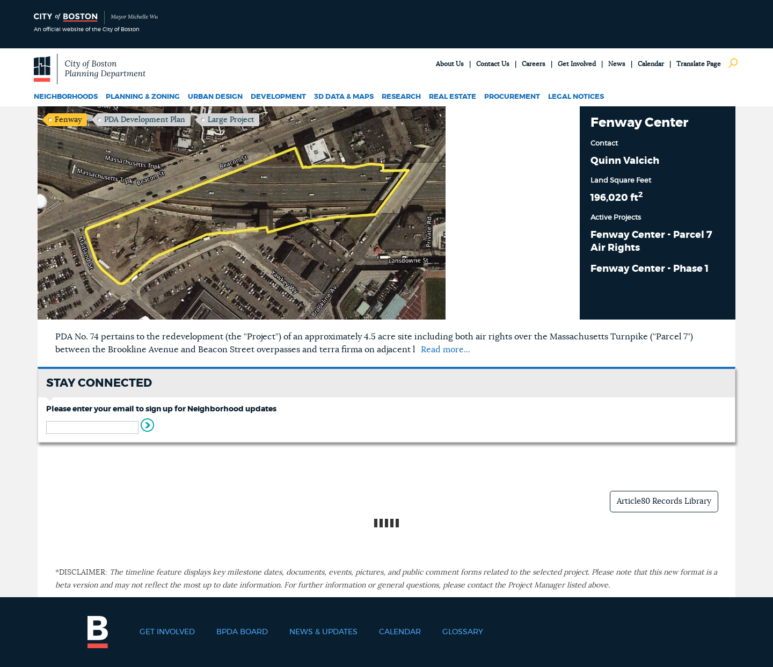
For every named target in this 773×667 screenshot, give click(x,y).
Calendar (651, 64)
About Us (450, 64)
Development (278, 96)
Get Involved (577, 64)
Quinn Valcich (624, 161)
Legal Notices (576, 96)
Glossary (462, 632)
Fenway (68, 120)
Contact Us (492, 64)
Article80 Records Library (664, 501)
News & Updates (323, 632)
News (616, 64)
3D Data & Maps (344, 96)
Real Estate (452, 96)
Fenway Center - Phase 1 (649, 269)
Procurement (512, 96)
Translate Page (698, 64)
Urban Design (215, 96)
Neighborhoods (66, 96)
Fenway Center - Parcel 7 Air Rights (651, 241)
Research (401, 96)
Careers (533, 64)
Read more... (445, 349)
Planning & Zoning (143, 96)
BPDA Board (242, 632)
